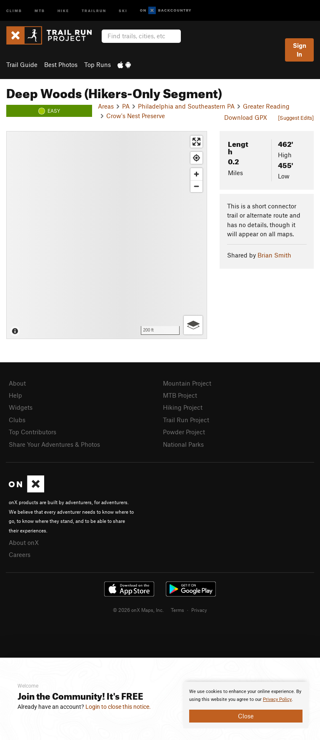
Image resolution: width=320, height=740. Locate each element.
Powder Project (184, 432)
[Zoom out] (196, 186)
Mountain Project (187, 383)
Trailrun (94, 10)
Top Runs (97, 64)
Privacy (199, 610)
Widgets (20, 407)
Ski (123, 10)
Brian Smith (274, 255)
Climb (14, 10)
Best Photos (61, 64)
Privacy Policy (277, 699)
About (17, 383)
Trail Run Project (186, 419)
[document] (245, 705)
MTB (40, 10)
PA (126, 106)
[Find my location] (196, 158)
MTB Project (180, 395)
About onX (24, 542)
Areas (106, 106)
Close (246, 716)
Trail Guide (22, 64)
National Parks (183, 444)
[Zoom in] (196, 174)
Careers (19, 554)
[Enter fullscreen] (196, 142)
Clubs (17, 419)
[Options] (193, 325)
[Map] (107, 235)
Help (15, 395)
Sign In (299, 50)
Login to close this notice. (118, 706)
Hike (63, 10)
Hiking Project (182, 407)
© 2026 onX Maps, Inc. (138, 610)
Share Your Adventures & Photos (54, 444)
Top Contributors (32, 432)
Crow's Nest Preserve (135, 115)
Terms (177, 610)
